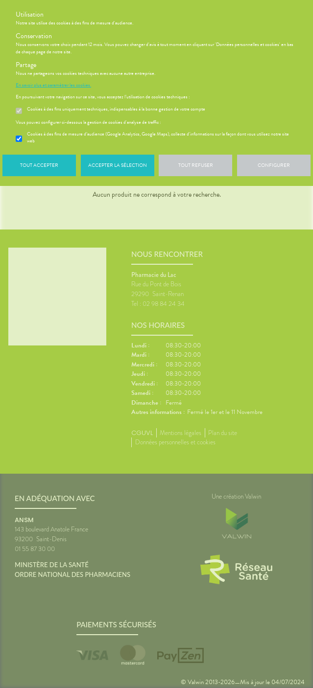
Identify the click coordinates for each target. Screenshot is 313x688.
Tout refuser (195, 165)
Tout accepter (39, 165)
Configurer (274, 165)
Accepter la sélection (117, 165)
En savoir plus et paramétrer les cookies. (53, 85)
